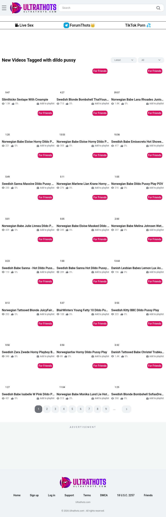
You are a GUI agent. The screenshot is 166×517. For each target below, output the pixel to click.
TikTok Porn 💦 (138, 25)
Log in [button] (51, 495)
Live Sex (24, 25)
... (114, 408)
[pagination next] (126, 409)
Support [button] (69, 495)
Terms (87, 495)
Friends (148, 495)
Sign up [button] (34, 495)
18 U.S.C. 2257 (125, 495)
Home (17, 495)
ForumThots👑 (79, 25)
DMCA (104, 495)
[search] (159, 8)
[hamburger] (4, 8)
